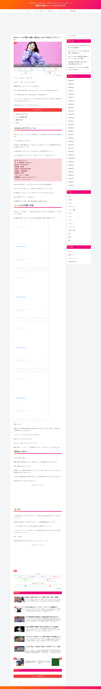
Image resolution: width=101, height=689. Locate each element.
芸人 (69, 233)
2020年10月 (71, 158)
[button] (58, 69)
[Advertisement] (50, 24)
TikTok (69, 199)
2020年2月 (71, 178)
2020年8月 (71, 165)
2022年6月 (71, 111)
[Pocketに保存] (42, 69)
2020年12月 (71, 151)
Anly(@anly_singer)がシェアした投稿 (23, 264)
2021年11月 (71, 114)
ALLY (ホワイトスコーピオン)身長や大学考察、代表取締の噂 (78, 52)
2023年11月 (71, 87)
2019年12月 (71, 185)
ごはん (70, 203)
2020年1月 (71, 182)
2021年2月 (71, 144)
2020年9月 (71, 161)
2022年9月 (71, 107)
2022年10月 (71, 104)
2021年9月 (71, 121)
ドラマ (70, 220)
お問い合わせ (74, 685)
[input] (79, 35)
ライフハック (71, 227)
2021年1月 (71, 148)
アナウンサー (71, 206)
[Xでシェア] (18, 69)
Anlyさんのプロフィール (22, 111)
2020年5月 (71, 172)
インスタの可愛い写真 (22, 114)
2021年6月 (71, 131)
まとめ (17, 120)
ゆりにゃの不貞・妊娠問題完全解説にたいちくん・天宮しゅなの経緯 (78, 57)
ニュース (70, 223)
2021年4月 (71, 138)
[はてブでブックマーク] (34, 69)
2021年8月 (71, 124)
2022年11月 (71, 101)
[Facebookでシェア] (26, 69)
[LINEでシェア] (50, 69)
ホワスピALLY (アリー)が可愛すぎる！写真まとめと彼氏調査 (78, 46)
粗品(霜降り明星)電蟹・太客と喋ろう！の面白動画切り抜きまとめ (78, 63)
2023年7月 (71, 90)
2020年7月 (71, 168)
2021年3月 (71, 141)
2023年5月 (71, 97)
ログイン (70, 251)
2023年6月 (71, 94)
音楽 (15, 568)
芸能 (69, 237)
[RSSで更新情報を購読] (50, 579)
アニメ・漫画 (71, 210)
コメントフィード (72, 258)
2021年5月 (71, 134)
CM (69, 196)
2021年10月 (71, 117)
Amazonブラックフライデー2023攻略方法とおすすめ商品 (78, 68)
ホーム (58, 685)
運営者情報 (87, 685)
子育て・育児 (71, 230)
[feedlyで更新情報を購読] (25, 579)
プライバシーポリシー (65, 685)
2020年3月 (71, 175)
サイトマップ (81, 685)
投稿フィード (71, 255)
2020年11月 (71, 155)
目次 (36, 106)
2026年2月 (71, 80)
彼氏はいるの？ (20, 117)
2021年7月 (71, 128)
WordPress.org (72, 261)
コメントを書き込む (37, 671)
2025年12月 (71, 84)
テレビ (70, 216)
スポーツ (70, 213)
